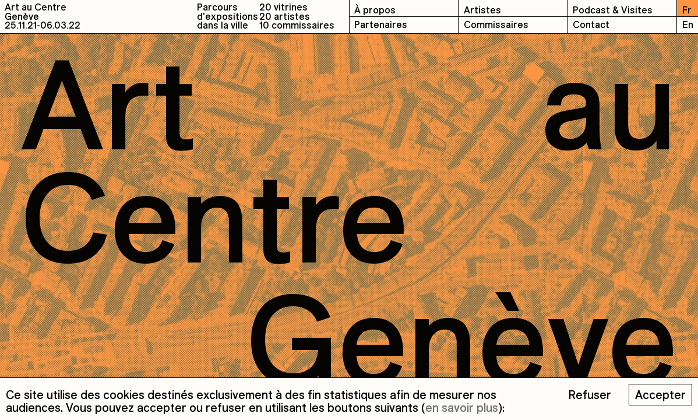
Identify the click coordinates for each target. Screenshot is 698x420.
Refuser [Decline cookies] (589, 394)
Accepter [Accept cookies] (660, 394)
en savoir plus (461, 407)
